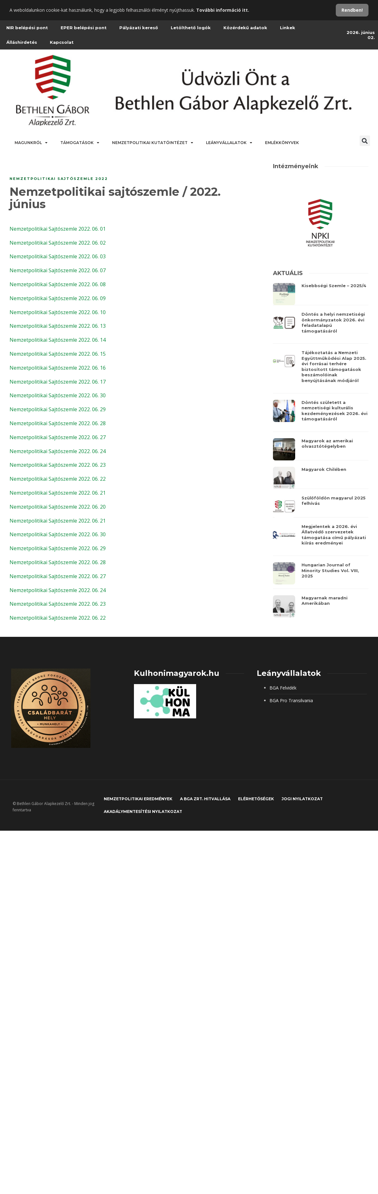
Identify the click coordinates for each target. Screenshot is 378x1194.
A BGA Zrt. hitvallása (205, 798)
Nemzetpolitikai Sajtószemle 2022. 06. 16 (58, 367)
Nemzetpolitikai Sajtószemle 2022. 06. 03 (58, 256)
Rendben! (352, 10)
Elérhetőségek (256, 798)
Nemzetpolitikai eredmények (138, 798)
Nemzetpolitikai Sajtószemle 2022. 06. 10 (58, 312)
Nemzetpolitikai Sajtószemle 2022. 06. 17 (58, 381)
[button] (365, 140)
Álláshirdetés (21, 42)
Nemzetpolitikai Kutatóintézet (152, 143)
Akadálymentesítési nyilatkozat (143, 811)
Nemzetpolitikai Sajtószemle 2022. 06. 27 (58, 437)
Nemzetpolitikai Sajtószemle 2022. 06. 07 (58, 270)
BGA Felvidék (282, 688)
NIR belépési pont (27, 27)
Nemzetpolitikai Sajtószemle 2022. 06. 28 (58, 423)
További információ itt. (222, 10)
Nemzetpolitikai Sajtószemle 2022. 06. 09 (58, 298)
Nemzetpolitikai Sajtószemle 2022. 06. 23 (58, 464)
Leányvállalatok (229, 143)
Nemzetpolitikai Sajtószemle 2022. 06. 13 (58, 325)
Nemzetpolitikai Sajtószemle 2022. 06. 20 (58, 506)
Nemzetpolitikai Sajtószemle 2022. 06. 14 (58, 339)
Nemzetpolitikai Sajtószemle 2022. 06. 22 (58, 478)
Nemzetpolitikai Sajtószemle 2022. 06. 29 (58, 409)
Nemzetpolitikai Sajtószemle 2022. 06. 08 (58, 284)
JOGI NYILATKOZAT (302, 798)
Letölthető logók (191, 27)
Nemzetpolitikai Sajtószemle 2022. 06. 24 (58, 451)
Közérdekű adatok (245, 27)
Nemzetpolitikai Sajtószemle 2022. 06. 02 (58, 242)
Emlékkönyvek (282, 142)
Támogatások (79, 143)
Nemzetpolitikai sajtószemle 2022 (59, 178)
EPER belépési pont (84, 27)
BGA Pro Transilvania (291, 700)
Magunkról (31, 143)
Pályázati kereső (138, 27)
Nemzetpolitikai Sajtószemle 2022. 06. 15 (58, 353)
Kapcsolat (62, 42)
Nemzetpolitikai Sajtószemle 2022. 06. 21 (58, 492)
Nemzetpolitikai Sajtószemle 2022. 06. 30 (58, 395)
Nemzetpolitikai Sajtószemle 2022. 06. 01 (58, 228)
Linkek (287, 27)
